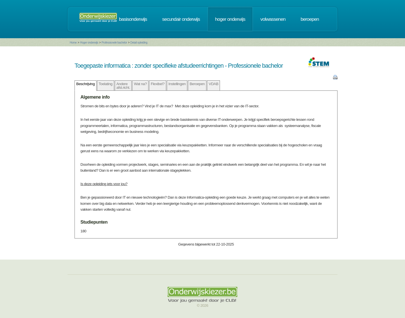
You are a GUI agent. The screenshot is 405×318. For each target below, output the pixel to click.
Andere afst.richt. (123, 86)
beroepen (310, 19)
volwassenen (272, 19)
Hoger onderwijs (89, 42)
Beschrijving (85, 84)
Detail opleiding (138, 42)
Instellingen (177, 84)
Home (73, 42)
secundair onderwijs (181, 19)
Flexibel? (158, 84)
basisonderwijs (133, 19)
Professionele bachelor (114, 42)
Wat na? (140, 84)
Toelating (105, 84)
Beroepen (197, 84)
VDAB (213, 84)
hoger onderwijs (230, 19)
